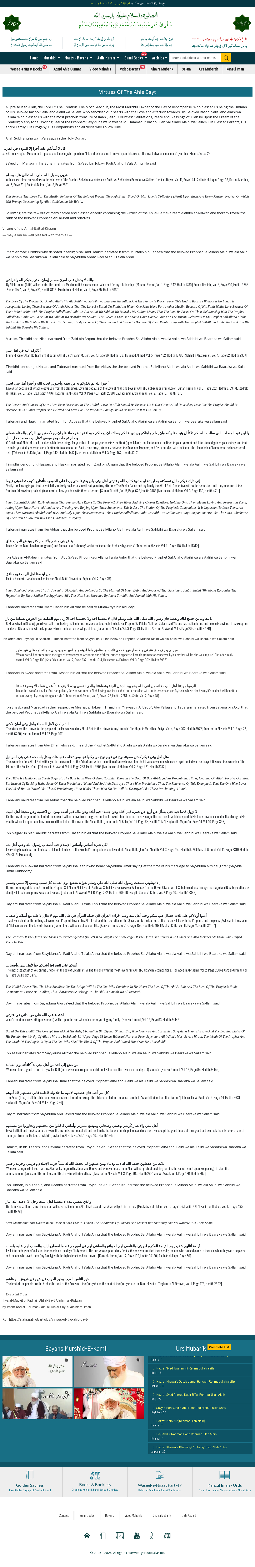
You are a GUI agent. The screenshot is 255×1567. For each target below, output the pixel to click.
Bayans (109, 1515)
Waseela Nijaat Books (29, 68)
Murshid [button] (50, 57)
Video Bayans (133, 68)
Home (34, 57)
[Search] (226, 57)
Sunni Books (136, 56)
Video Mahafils (100, 69)
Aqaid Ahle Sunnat (67, 69)
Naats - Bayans (76, 57)
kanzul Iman (235, 69)
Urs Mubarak (208, 69)
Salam (186, 69)
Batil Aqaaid (189, 1515)
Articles (157, 57)
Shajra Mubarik (162, 69)
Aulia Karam (106, 57)
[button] (37, 1371)
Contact (64, 1515)
